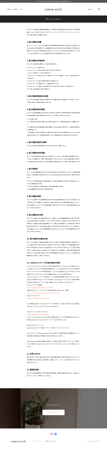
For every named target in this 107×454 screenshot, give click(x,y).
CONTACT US (53, 412)
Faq (21, 9)
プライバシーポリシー (37, 441)
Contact (90, 9)
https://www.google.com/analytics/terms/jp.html (40, 287)
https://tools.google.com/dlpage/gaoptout (38, 314)
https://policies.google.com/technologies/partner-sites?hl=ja (43, 293)
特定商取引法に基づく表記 (50, 441)
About (9, 9)
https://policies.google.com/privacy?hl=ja (38, 298)
